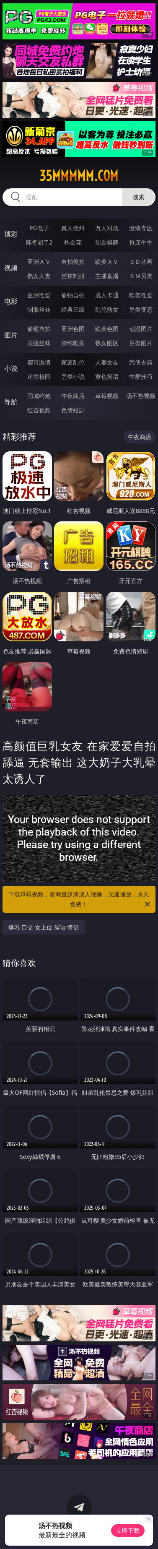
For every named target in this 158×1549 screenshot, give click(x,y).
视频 (11, 267)
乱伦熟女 (107, 309)
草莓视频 (107, 396)
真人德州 (73, 228)
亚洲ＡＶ (39, 262)
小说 (11, 368)
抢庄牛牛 (141, 242)
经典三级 (73, 309)
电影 (11, 301)
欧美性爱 (141, 295)
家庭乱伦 (73, 362)
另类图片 (141, 343)
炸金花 (73, 242)
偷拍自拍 (73, 295)
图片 (11, 334)
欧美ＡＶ (107, 262)
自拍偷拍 (73, 262)
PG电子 (39, 228)
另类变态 (141, 309)
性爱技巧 (141, 376)
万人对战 (107, 228)
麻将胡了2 (39, 242)
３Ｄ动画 (141, 262)
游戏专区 (141, 228)
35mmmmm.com (78, 175)
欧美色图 (107, 329)
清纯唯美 (73, 343)
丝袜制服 (73, 276)
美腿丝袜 (39, 343)
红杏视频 (39, 410)
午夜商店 (73, 396)
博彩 (11, 234)
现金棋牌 (107, 242)
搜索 (139, 197)
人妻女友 (107, 362)
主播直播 (107, 276)
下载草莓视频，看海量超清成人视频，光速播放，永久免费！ (79, 899)
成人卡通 (107, 295)
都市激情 (39, 362)
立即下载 (128, 1530)
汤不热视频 (140, 396)
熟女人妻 (39, 276)
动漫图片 (141, 329)
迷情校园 (39, 376)
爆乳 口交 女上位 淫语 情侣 (43, 927)
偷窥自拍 (39, 329)
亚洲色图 (73, 329)
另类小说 (73, 376)
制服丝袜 (39, 309)
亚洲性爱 (39, 295)
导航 (11, 401)
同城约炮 (39, 396)
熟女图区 (107, 343)
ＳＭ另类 (141, 276)
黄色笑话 (107, 376)
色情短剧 (73, 410)
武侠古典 (141, 362)
